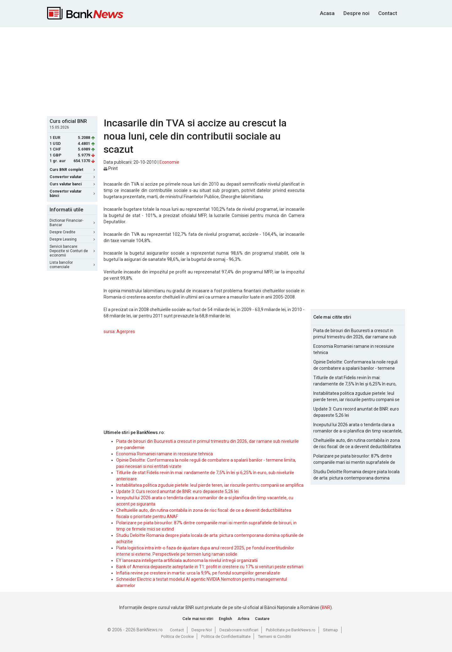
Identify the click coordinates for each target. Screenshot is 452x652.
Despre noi (356, 13)
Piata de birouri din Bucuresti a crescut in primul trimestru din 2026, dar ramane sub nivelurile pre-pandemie (354, 334)
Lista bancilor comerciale (72, 264)
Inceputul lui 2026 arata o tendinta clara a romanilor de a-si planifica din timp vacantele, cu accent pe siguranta (357, 428)
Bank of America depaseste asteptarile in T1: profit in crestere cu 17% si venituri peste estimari (209, 566)
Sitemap (330, 630)
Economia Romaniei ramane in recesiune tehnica (164, 453)
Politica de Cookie (177, 636)
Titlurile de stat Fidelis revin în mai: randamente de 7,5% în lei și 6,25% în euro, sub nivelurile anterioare (354, 381)
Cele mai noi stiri (197, 618)
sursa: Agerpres (119, 331)
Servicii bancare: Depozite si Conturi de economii (72, 250)
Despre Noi (201, 630)
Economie (169, 162)
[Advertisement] (226, 71)
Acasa (327, 13)
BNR (326, 607)
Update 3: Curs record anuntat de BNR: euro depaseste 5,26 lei (177, 491)
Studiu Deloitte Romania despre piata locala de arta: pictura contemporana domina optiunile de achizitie (356, 475)
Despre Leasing (72, 239)
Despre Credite (72, 232)
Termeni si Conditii (274, 636)
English (225, 618)
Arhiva (243, 618)
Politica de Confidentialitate (225, 636)
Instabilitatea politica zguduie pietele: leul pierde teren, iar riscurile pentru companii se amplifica (210, 485)
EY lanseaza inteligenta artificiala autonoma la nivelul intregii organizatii (187, 560)
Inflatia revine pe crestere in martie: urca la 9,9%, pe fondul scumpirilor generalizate (198, 572)
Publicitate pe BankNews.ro (290, 630)
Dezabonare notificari (238, 630)
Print (111, 168)
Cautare (262, 618)
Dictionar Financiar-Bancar (72, 222)
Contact (387, 13)
